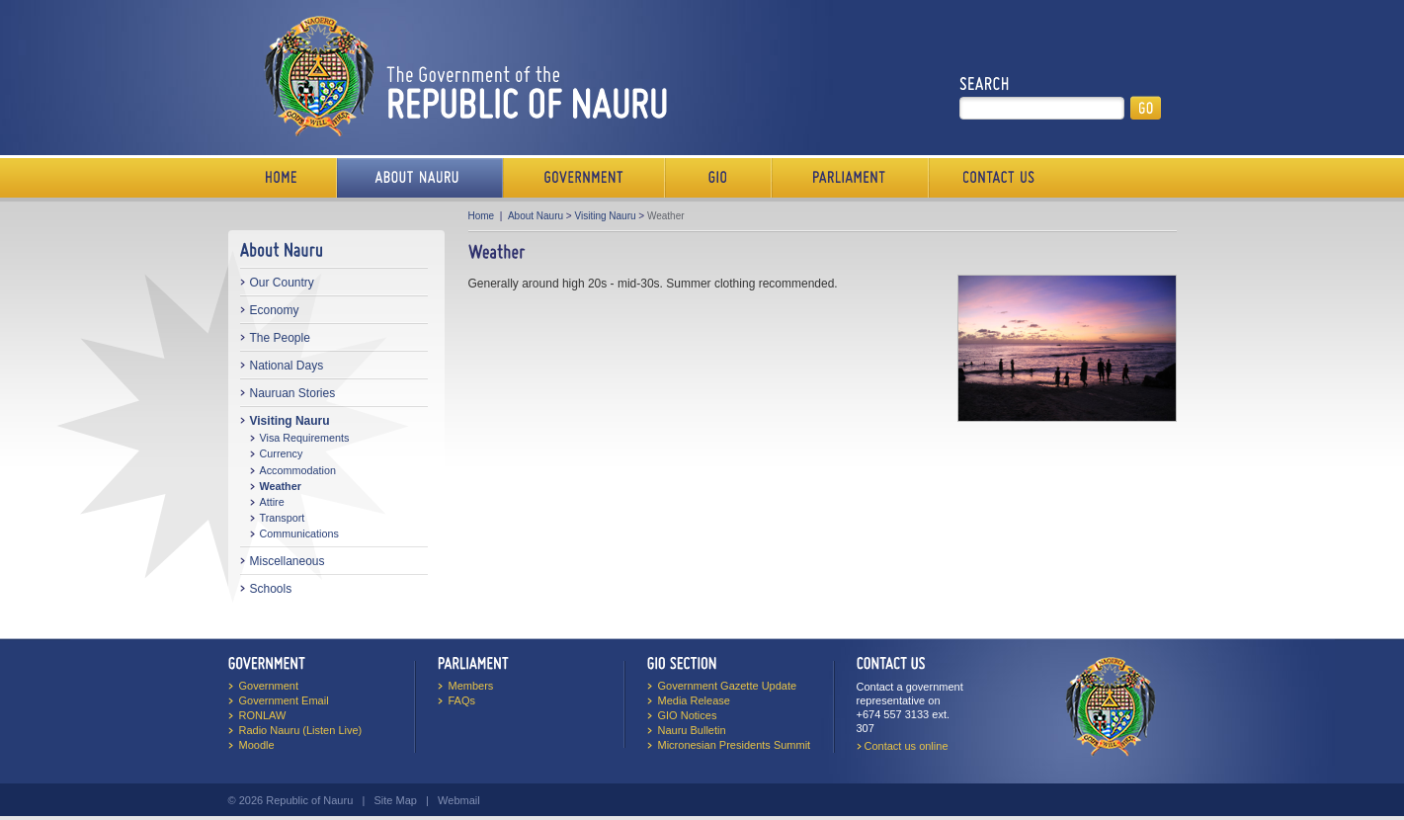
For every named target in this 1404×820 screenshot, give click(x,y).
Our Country (282, 282)
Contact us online (907, 746)
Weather (280, 486)
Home (282, 178)
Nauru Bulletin (692, 730)
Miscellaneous (287, 561)
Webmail (459, 800)
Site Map (394, 800)
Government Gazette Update (727, 686)
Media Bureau (718, 178)
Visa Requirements (305, 438)
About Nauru (535, 215)
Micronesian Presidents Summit (734, 745)
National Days (287, 365)
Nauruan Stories (293, 393)
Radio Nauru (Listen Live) (301, 730)
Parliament (850, 178)
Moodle (257, 745)
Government (584, 178)
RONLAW (263, 715)
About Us (420, 178)
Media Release (694, 700)
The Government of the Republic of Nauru (462, 75)
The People (280, 338)
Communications (299, 533)
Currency (281, 453)
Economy (274, 310)
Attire (272, 502)
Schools (271, 589)
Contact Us (994, 178)
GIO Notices (687, 715)
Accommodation (298, 470)
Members (471, 686)
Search (984, 84)
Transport (282, 518)
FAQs (462, 700)
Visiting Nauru (290, 421)
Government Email (284, 700)
